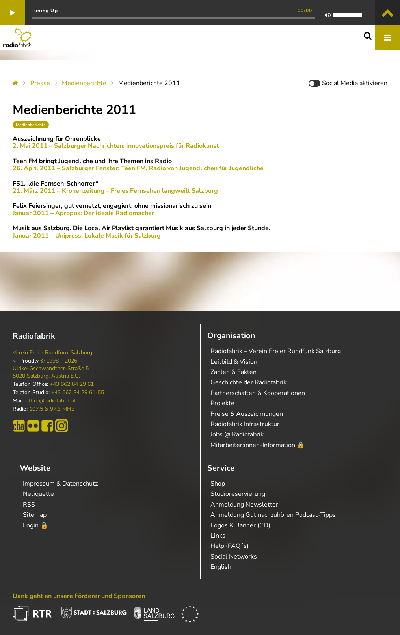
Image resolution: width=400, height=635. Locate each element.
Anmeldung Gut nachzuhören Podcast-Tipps (273, 514)
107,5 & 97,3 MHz (51, 409)
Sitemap (35, 514)
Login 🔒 (35, 525)
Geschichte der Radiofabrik (248, 382)
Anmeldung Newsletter (244, 504)
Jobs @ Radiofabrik (237, 434)
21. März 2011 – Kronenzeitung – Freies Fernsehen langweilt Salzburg (115, 190)
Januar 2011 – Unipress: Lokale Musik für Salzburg (87, 235)
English (220, 566)
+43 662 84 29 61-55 (77, 392)
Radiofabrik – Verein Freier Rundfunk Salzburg (275, 351)
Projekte (222, 403)
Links (217, 535)
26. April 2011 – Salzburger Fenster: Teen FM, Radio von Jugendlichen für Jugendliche (138, 168)
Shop (217, 483)
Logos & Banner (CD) (240, 525)
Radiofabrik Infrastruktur (244, 424)
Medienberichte (84, 83)
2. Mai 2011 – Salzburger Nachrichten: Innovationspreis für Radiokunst (116, 146)
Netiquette (38, 494)
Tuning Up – (47, 10)
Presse (40, 83)
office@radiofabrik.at (51, 400)
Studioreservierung (237, 494)
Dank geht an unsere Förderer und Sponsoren (79, 596)
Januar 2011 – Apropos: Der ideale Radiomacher (83, 213)
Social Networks (233, 556)
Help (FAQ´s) (229, 546)
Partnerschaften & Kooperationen (257, 393)
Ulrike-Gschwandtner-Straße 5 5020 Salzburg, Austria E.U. (51, 372)
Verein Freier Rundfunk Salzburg (52, 352)
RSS (29, 504)
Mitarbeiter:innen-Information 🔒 (257, 445)
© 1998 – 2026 (58, 361)
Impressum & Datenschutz (60, 483)
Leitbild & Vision (233, 362)
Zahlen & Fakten (233, 372)
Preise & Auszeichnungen (246, 414)
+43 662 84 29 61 (72, 384)
